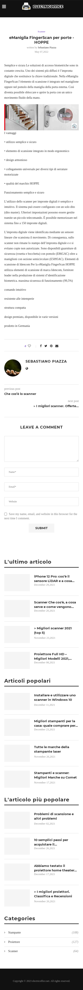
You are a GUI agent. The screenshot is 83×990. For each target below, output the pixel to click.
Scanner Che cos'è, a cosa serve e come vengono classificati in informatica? (56, 604)
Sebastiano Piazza (47, 47)
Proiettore (42, 942)
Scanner (41, 31)
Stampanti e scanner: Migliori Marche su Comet (55, 775)
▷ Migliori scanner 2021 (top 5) (53, 630)
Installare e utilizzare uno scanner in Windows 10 (55, 697)
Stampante (42, 932)
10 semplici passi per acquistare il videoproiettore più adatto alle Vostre (56, 842)
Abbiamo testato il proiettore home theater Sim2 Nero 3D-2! (54, 868)
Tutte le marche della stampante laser (51, 749)
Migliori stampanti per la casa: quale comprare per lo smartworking (54, 723)
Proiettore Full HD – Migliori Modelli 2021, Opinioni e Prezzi (51, 656)
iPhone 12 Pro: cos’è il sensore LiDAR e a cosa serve (53, 578)
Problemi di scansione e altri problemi (54, 816)
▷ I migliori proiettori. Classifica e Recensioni (53, 894)
